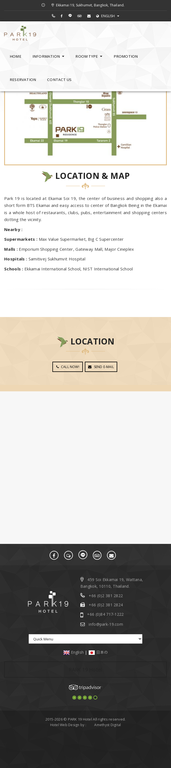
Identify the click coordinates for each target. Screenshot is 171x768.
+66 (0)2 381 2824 (106, 604)
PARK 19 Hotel (85, 669)
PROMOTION (126, 56)
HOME (15, 56)
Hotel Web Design (65, 724)
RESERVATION (23, 79)
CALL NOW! (67, 366)
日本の (98, 652)
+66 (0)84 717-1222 (105, 614)
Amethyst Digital (107, 724)
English (73, 652)
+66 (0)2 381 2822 (106, 595)
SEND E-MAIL (101, 366)
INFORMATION (48, 56)
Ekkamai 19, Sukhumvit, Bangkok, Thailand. (88, 5)
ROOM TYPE (88, 56)
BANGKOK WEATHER (85, 412)
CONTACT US (59, 79)
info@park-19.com (106, 624)
